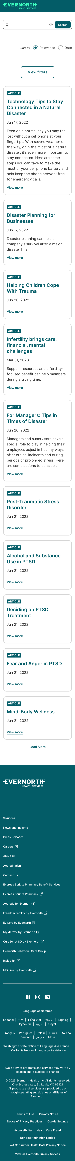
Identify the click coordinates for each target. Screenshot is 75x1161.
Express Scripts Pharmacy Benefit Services (31, 884)
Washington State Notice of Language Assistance (36, 1046)
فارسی (40, 1037)
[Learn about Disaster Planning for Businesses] (15, 257)
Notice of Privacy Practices (25, 1121)
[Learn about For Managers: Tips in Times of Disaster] (15, 473)
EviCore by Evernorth (17, 922)
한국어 (49, 1019)
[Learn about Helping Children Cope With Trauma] (15, 311)
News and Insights (15, 827)
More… (52, 1037)
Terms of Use (25, 1114)
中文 (20, 1019)
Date (68, 48)
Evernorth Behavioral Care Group (24, 951)
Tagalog (63, 1019)
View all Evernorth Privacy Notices (37, 1154)
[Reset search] (51, 24)
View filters (37, 72)
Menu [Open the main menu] (69, 6)
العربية (39, 1024)
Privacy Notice (48, 1114)
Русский (25, 1024)
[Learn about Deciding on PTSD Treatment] (15, 635)
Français (9, 1033)
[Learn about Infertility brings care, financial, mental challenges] (15, 387)
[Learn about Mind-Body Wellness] (15, 732)
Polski (41, 1033)
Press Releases (13, 837)
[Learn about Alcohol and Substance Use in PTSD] (15, 582)
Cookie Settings (57, 1121)
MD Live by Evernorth (17, 970)
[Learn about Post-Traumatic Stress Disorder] (15, 528)
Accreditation (12, 865)
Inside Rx (9, 960)
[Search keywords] (37, 24)
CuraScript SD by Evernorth (21, 941)
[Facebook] (28, 997)
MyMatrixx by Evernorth (19, 932)
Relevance (47, 48)
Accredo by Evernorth (17, 903)
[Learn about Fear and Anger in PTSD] (15, 684)
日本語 (53, 1033)
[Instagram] (37, 997)
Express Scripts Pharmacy (20, 894)
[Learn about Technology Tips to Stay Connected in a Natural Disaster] (15, 187)
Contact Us (10, 875)
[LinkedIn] (47, 997)
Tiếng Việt (34, 1019)
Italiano (66, 1033)
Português (26, 1033)
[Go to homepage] (20, 6)
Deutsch (25, 1037)
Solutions (9, 818)
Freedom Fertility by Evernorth (23, 913)
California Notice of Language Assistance (38, 1050)
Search (62, 24)
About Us (9, 856)
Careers (8, 846)
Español (8, 1019)
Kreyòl (52, 1024)
